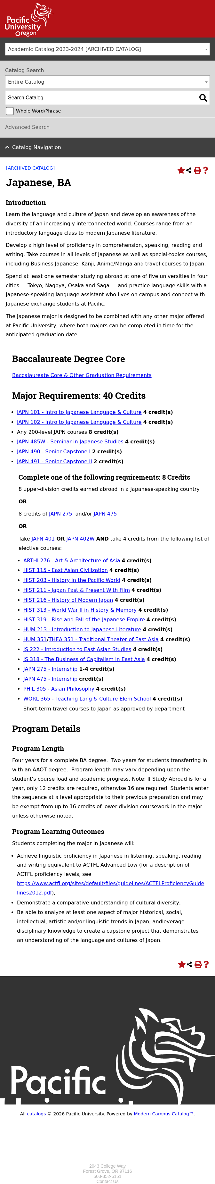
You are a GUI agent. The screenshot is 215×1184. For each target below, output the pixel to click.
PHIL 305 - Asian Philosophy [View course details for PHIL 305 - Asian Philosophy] (58, 689)
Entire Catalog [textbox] (26, 82)
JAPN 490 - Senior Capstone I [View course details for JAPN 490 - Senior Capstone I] (54, 452)
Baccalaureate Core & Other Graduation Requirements (82, 375)
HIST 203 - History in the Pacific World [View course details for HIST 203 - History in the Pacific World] (71, 580)
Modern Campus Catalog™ (164, 1113)
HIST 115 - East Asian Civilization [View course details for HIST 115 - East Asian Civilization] (65, 570)
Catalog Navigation (36, 147)
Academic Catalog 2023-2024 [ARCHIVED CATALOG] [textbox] (74, 49)
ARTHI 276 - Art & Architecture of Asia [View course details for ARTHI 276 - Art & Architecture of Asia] (71, 561)
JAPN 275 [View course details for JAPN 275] (60, 514)
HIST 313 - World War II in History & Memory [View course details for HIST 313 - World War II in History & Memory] (80, 610)
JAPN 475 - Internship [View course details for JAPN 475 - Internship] (50, 679)
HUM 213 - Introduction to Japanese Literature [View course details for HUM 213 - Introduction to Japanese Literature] (82, 629)
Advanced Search (27, 127)
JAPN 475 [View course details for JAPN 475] (105, 514)
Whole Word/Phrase (38, 110)
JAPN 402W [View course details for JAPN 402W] (80, 539)
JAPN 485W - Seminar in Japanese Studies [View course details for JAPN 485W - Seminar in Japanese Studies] (70, 442)
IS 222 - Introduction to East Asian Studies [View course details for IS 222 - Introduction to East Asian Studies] (77, 649)
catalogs (36, 1113)
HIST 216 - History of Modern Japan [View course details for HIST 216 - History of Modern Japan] (68, 600)
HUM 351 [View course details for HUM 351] (35, 639)
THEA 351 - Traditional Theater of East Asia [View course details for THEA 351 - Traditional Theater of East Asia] (104, 639)
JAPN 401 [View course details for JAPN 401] (43, 539)
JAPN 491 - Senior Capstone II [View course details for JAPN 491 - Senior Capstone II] (54, 461)
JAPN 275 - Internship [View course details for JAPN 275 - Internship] (50, 669)
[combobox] (107, 49)
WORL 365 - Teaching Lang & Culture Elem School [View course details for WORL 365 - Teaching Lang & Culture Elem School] (87, 699)
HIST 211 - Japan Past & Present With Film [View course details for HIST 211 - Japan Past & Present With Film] (76, 590)
